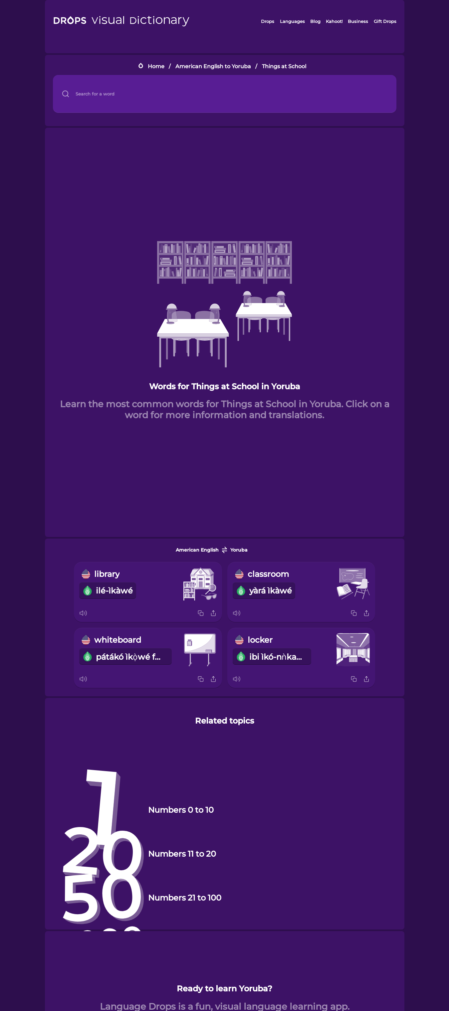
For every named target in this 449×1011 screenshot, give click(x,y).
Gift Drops (385, 21)
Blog (315, 21)
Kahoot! (334, 21)
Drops (267, 21)
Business (358, 21)
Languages (292, 21)
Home (156, 66)
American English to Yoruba (213, 66)
